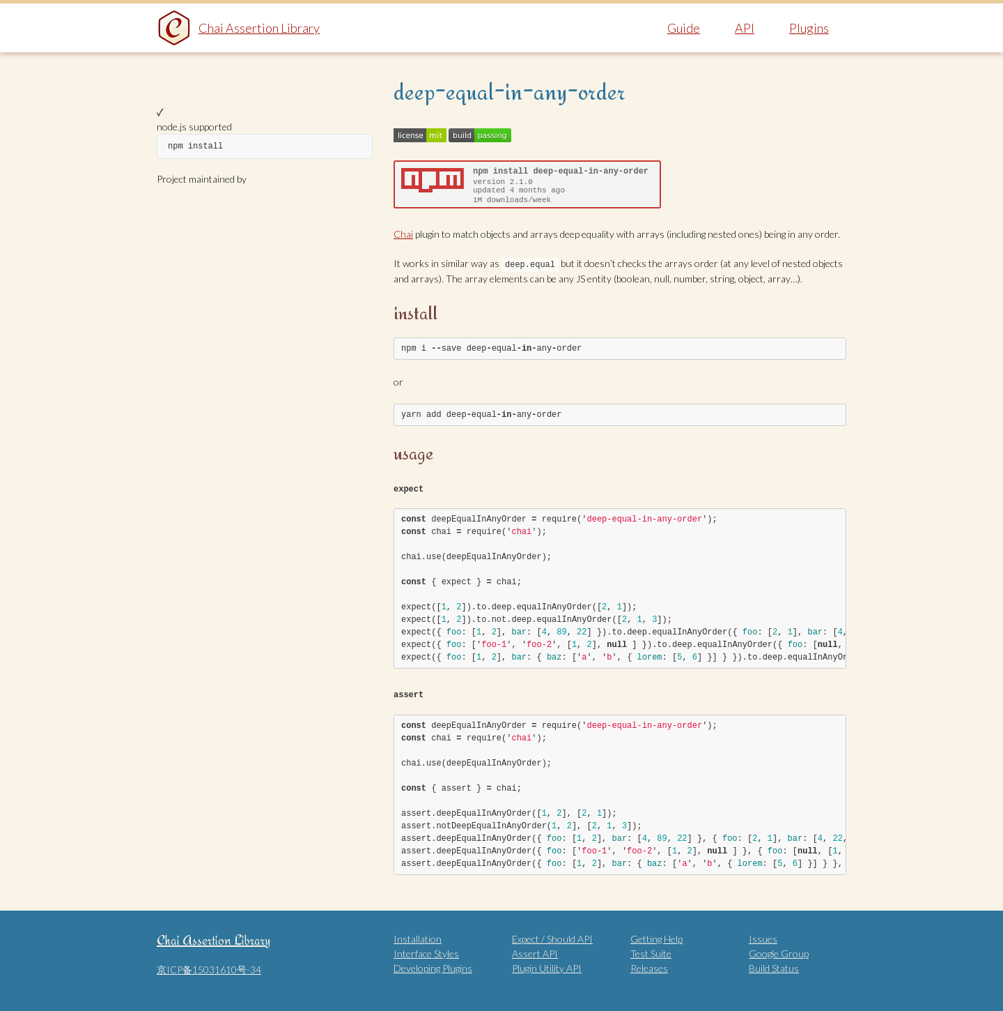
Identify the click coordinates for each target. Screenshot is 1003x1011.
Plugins (809, 28)
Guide (683, 28)
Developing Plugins (433, 967)
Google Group (779, 952)
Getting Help (656, 937)
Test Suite (650, 952)
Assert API (535, 952)
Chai (403, 234)
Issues (763, 937)
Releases (649, 967)
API (744, 28)
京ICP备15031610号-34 (209, 968)
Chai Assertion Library (259, 28)
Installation (418, 937)
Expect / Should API (552, 937)
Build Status (774, 967)
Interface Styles (426, 952)
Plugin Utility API (547, 967)
